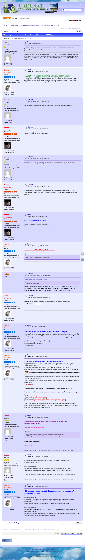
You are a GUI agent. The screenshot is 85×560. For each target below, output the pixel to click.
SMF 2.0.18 (35, 549)
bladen (6, 100)
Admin (6, 127)
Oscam (29, 42)
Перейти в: (57, 533)
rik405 (6, 42)
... (13, 31)
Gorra (6, 70)
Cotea (6, 416)
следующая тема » (77, 28)
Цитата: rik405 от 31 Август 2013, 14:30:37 (36, 279)
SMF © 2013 (42, 549)
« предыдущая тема (65, 28)
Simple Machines (50, 549)
